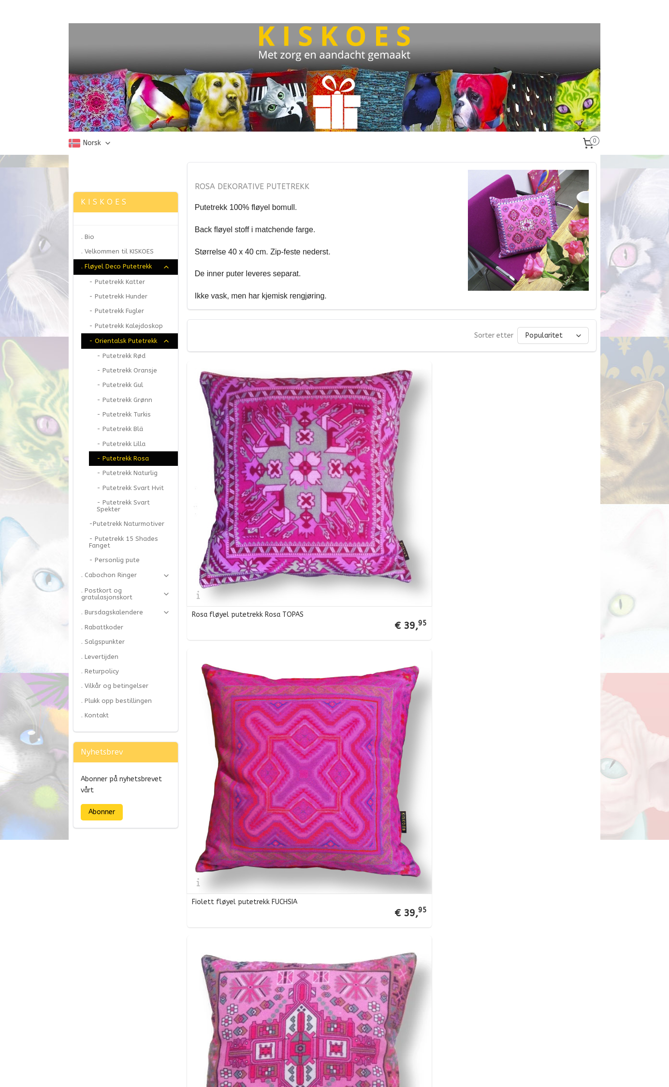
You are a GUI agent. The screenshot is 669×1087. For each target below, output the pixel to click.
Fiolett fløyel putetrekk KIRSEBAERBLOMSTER (509, 672)
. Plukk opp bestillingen (116, 700)
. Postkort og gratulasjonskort (125, 594)
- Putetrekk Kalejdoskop (126, 325)
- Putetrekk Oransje (127, 370)
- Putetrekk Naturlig (127, 472)
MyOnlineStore (436, 1069)
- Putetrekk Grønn (124, 399)
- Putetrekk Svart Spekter (123, 506)
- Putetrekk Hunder (118, 296)
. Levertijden (99, 656)
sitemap (299, 1069)
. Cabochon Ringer (125, 575)
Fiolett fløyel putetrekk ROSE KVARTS (518, 845)
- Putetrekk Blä (120, 428)
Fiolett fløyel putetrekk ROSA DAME (389, 673)
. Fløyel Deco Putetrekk (125, 266)
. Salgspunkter (103, 641)
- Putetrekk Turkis (124, 414)
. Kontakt (95, 715)
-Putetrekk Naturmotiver (126, 523)
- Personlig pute (114, 560)
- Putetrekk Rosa (123, 458)
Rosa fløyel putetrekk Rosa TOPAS (247, 500)
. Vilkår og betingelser (114, 685)
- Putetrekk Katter (117, 281)
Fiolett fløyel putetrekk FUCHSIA (383, 500)
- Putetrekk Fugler (116, 310)
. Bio (87, 236)
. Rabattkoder (102, 627)
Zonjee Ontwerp (101, 167)
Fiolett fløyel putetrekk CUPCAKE (384, 847)
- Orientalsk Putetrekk (129, 341)
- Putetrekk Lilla (121, 443)
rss (318, 1069)
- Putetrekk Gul (120, 384)
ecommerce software (353, 1069)
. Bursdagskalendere (125, 612)
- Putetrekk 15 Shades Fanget (123, 542)
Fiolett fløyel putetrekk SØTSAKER (247, 1020)
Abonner (101, 812)
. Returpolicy (100, 671)
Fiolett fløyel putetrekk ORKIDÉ (521, 500)
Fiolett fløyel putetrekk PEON (239, 847)
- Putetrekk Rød (121, 355)
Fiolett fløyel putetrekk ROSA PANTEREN (240, 672)
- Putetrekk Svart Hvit (130, 487)
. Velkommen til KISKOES (117, 251)
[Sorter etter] (552, 335)
